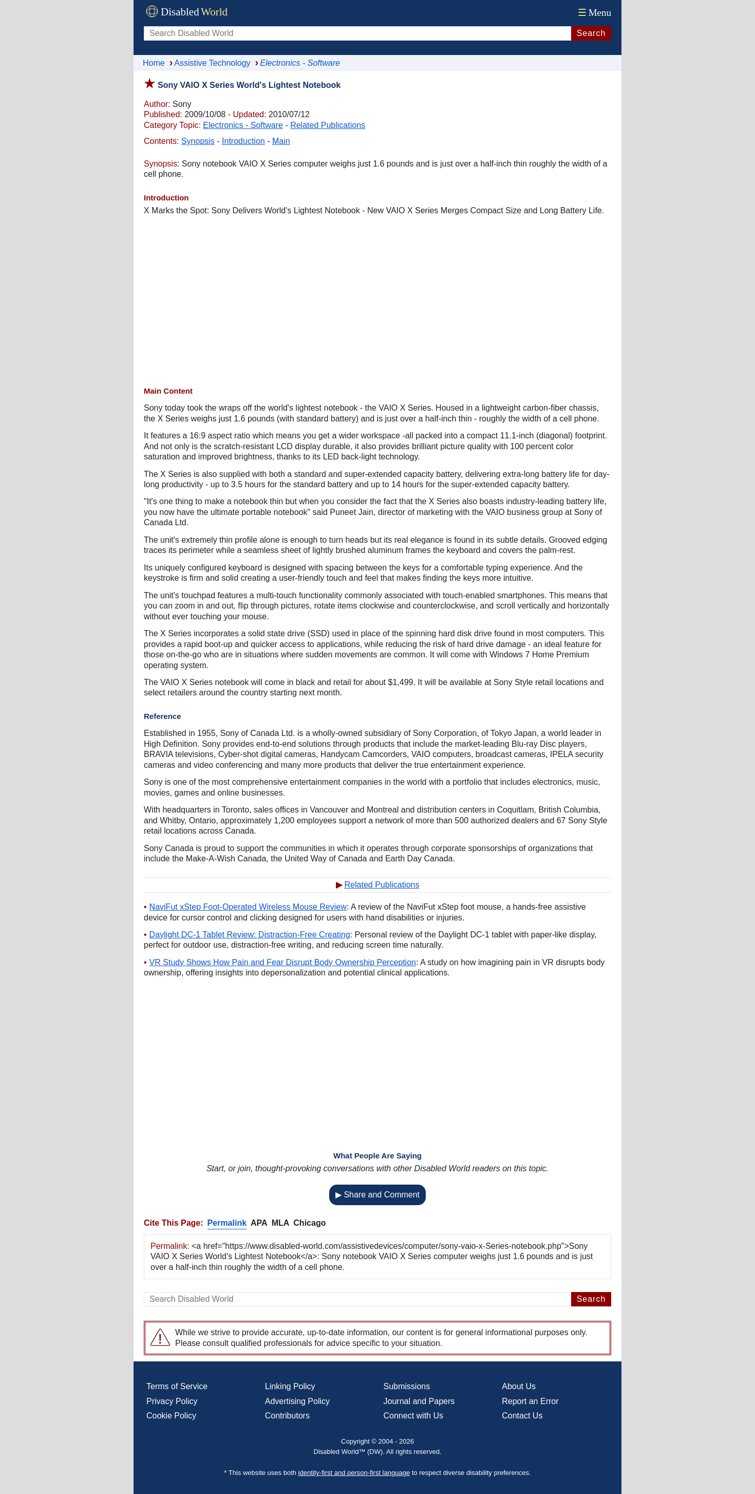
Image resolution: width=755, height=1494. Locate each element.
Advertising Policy (297, 1401)
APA (259, 1223)
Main (281, 141)
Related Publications (327, 125)
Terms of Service (176, 1386)
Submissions (407, 1386)
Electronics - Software (243, 125)
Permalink (227, 1223)
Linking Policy (290, 1386)
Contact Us (522, 1415)
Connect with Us (414, 1415)
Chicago (309, 1223)
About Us (519, 1386)
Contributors (287, 1415)
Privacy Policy (172, 1401)
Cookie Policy (171, 1415)
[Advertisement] (377, 301)
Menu (593, 12)
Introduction (243, 141)
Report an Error (530, 1401)
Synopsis (198, 141)
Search (591, 33)
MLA (281, 1223)
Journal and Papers (419, 1401)
